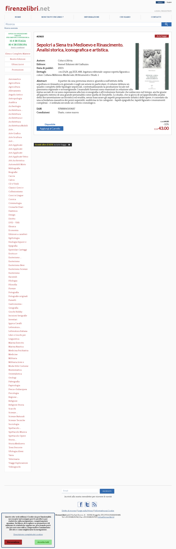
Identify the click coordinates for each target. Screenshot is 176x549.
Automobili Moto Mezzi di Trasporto (18, 164)
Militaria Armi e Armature (16, 362)
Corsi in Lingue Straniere (16, 195)
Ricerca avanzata (11, 28)
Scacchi (12, 409)
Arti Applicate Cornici (15, 149)
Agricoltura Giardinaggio (15, 87)
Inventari (13, 319)
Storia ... (12, 440)
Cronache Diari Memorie (16, 207)
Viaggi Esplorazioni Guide (18, 463)
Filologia (13, 281)
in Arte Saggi (53, 144)
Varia (11, 455)
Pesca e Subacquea (18, 389)
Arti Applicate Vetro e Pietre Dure (18, 157)
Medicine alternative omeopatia (14, 354)
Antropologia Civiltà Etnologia (17, 98)
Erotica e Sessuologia (14, 253)
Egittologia (14, 238)
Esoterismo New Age (17, 265)
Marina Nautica (16, 346)
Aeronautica (15, 79)
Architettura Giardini (15, 122)
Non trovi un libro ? (52, 17)
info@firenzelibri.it (106, 517)
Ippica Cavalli (15, 323)
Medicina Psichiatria (18, 350)
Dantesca (13, 211)
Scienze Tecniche (17, 420)
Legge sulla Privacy (85, 511)
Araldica (13, 102)
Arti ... (11, 141)
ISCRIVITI (106, 491)
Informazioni (91, 17)
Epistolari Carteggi (18, 250)
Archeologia (15, 106)
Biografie (13, 172)
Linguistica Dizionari (14, 339)
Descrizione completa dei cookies (28, 534)
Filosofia (13, 284)
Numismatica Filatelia (15, 370)
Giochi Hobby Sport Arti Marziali (18, 312)
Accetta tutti (43, 542)
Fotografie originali (18, 296)
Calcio (12, 180)
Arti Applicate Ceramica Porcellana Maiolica (18, 145)
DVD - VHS (14, 222)
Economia (13, 230)
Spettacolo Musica (18, 432)
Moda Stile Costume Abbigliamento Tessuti (18, 366)
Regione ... (13, 397)
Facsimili (13, 277)
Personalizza (13, 542)
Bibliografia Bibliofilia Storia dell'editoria (17, 168)
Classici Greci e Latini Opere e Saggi (18, 188)
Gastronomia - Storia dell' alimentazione (16, 304)
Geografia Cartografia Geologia (14, 308)
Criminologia (15, 203)
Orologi (12, 378)
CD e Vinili (14, 184)
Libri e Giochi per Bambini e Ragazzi (17, 335)
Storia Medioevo (17, 443)
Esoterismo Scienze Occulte (18, 269)
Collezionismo (16, 191)
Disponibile (50, 124)
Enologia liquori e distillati (17, 242)
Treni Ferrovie (15, 447)
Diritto (12, 219)
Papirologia (14, 385)
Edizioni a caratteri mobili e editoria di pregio (18, 234)
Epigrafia (13, 246)
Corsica (12, 199)
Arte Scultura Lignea (15, 137)
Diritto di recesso (69, 511)
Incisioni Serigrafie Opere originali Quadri (18, 315)
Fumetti (12, 300)
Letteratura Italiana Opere (18, 331)
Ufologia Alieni (16, 451)
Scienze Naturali (17, 416)
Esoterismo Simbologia (14, 273)
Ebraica (12, 226)
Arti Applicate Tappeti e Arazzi (16, 153)
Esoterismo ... (15, 257)
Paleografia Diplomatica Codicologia (15, 381)
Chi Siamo (125, 17)
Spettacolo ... (15, 428)
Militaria (13, 358)
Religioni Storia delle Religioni (16, 405)
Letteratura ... (15, 327)
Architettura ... (15, 110)
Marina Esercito (16, 343)
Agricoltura (14, 83)
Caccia (12, 176)
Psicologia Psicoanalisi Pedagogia (14, 393)
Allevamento (15, 91)
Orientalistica (15, 374)
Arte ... (12, 129)
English (169, 2)
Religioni (13, 401)
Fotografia (14, 292)
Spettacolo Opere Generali (17, 436)
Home (18, 17)
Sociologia (14, 424)
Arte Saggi (162, 36)
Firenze (12, 288)
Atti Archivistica (16, 160)
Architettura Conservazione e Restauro (16, 114)
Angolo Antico (16, 94)
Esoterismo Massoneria (14, 261)
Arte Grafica (14, 133)
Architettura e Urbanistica (15, 118)
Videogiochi (15, 467)
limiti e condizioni (17, 47)
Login (157, 11)
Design (12, 215)
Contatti (156, 17)
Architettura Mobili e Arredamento (18, 125)
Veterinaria (14, 459)
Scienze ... (13, 412)
